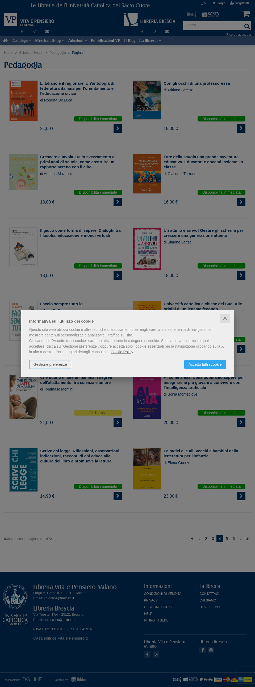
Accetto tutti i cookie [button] (205, 364)
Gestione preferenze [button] (50, 364)
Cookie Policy (122, 352)
